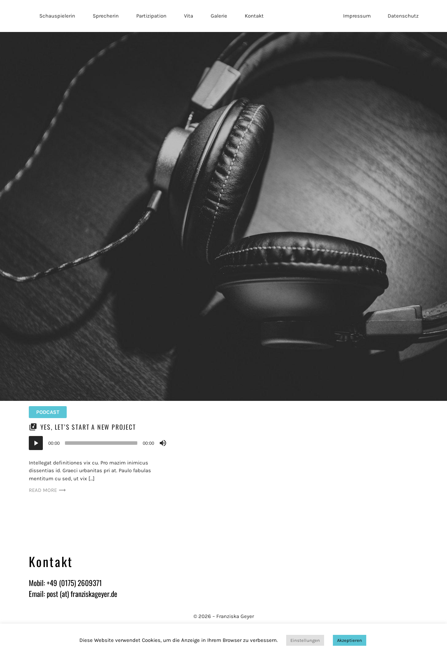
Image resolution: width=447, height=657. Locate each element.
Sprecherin (106, 16)
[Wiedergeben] (36, 443)
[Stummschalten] (163, 443)
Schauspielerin (57, 16)
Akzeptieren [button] (349, 640)
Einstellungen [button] (305, 640)
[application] (99, 443)
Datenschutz (403, 16)
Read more (47, 490)
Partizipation (151, 16)
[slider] (101, 443)
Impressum (357, 16)
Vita (188, 16)
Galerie (219, 16)
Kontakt (254, 16)
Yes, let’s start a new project (88, 426)
